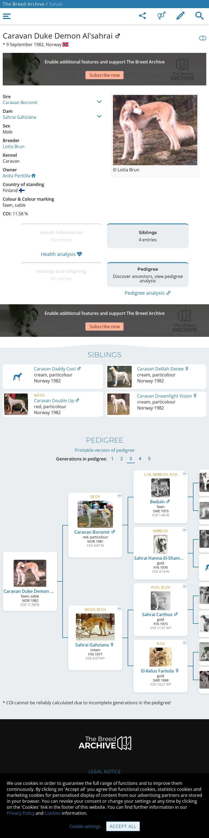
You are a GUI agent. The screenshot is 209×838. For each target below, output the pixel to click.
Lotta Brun (13, 127)
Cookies (53, 813)
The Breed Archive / (25, 4)
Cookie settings (85, 826)
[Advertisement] (104, 59)
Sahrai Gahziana (19, 98)
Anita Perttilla (19, 157)
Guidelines (104, 773)
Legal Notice (104, 739)
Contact (104, 750)
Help (104, 762)
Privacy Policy (21, 813)
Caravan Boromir (20, 84)
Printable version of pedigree (104, 418)
